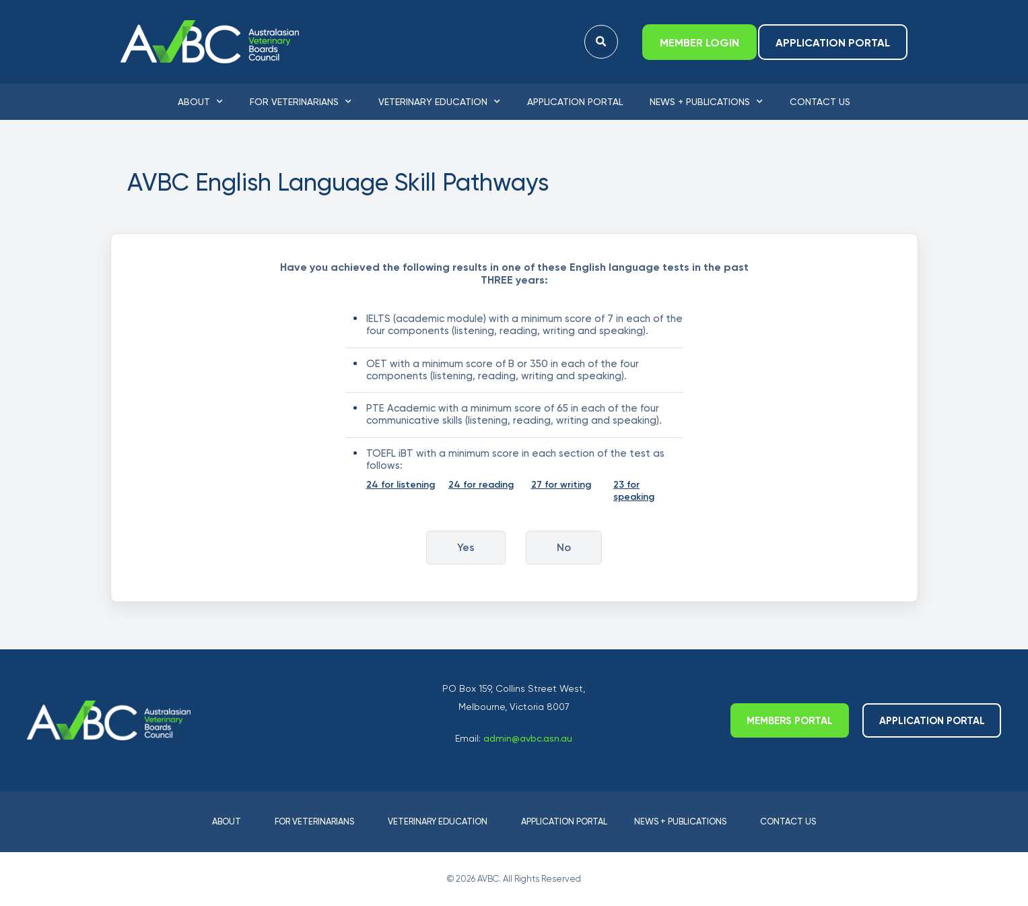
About (200, 102)
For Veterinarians (300, 102)
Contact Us (820, 101)
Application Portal (575, 101)
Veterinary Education (439, 102)
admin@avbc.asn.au (527, 738)
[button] (601, 42)
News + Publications (706, 102)
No (564, 547)
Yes (466, 547)
